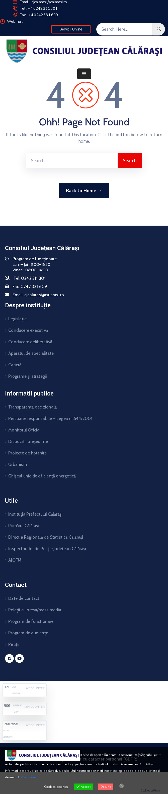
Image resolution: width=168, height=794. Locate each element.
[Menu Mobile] (84, 73)
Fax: (30, 286)
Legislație (17, 318)
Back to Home (84, 191)
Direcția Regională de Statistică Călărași (45, 537)
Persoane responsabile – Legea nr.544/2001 (50, 418)
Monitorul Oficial (24, 429)
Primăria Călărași (23, 525)
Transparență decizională (32, 406)
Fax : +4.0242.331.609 (39, 14)
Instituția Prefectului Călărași (35, 514)
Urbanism (17, 464)
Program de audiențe (28, 632)
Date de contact (23, 598)
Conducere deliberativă (30, 341)
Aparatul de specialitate (31, 353)
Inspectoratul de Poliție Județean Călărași (47, 548)
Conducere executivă (28, 330)
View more (28, 777)
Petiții (13, 644)
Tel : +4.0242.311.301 (38, 8)
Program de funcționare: (35, 258)
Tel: (30, 278)
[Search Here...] (124, 29)
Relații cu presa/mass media (34, 609)
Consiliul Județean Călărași (42, 248)
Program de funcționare (30, 621)
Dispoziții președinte (28, 441)
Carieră (14, 364)
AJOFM (14, 560)
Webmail (15, 21)
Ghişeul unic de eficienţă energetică (42, 475)
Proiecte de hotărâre (27, 452)
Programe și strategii (27, 376)
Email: (38, 294)
